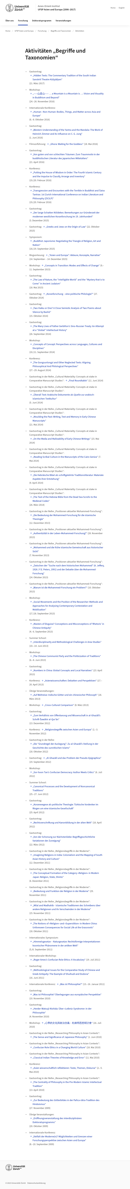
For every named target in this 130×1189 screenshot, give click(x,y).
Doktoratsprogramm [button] (41, 20)
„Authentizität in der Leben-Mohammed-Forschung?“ (60, 533)
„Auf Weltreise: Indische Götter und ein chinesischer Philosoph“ (65, 695)
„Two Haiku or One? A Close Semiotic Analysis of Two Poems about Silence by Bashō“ (67, 310)
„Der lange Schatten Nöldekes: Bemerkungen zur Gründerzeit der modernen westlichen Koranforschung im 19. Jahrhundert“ (66, 214)
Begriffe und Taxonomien (61, 31)
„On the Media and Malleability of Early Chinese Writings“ (62, 439)
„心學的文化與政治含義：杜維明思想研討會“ (68, 1023)
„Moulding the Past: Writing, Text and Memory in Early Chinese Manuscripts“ (64, 418)
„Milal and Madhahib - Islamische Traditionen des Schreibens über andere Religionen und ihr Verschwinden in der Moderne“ (66, 907)
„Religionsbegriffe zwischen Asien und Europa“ (68, 729)
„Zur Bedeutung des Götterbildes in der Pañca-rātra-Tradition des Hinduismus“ (66, 1102)
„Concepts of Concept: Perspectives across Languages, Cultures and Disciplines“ (67, 346)
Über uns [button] (9, 20)
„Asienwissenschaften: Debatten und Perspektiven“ (70, 680)
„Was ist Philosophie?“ (70, 984)
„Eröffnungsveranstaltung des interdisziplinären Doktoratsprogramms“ (57, 1120)
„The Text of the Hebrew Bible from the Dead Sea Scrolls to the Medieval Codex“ (65, 499)
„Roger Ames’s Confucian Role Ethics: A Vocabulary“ (59, 959)
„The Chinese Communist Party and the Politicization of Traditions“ (67, 656)
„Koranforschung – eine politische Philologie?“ (69, 294)
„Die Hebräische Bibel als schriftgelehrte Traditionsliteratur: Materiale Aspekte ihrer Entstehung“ (68, 477)
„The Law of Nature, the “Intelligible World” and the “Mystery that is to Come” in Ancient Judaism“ (69, 281)
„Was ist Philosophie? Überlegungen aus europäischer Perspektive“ (67, 994)
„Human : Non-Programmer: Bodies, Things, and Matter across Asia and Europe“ (66, 114)
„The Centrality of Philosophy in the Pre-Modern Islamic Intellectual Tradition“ (67, 1084)
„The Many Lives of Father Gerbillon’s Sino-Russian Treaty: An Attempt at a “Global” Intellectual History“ (68, 328)
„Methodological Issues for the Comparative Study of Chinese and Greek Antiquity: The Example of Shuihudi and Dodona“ (66, 972)
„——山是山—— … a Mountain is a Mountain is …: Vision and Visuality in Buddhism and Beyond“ (68, 95)
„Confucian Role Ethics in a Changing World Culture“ (59, 1047)
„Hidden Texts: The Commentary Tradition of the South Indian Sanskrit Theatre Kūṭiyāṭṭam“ (64, 77)
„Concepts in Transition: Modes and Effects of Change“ (72, 265)
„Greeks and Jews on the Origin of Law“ (66, 226)
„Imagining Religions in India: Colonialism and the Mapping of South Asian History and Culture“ (67, 857)
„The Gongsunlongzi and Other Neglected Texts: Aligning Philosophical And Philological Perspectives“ (62, 364)
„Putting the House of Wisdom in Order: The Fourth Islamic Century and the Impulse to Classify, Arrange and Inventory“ (67, 174)
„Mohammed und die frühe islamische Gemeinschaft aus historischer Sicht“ (68, 549)
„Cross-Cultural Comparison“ (59, 705)
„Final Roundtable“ (78, 380)
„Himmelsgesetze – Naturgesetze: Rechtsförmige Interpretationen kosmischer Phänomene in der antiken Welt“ (66, 943)
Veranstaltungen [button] (63, 20)
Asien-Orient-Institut (49, 6)
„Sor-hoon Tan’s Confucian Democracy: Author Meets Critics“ (64, 772)
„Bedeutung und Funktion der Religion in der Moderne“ (61, 891)
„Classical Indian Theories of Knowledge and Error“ (59, 1057)
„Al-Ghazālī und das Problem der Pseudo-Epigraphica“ (73, 758)
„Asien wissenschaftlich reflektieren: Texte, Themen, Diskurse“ (64, 1068)
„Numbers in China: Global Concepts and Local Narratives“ (63, 670)
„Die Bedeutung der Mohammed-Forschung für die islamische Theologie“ (64, 517)
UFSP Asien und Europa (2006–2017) (57, 9)
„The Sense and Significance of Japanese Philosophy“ (60, 1037)
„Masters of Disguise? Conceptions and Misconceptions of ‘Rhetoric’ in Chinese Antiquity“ (68, 626)
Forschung (42, 31)
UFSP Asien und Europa (24, 31)
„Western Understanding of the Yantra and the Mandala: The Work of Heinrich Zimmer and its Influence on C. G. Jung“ (68, 132)
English (122, 8)
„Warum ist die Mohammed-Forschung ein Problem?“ (60, 587)
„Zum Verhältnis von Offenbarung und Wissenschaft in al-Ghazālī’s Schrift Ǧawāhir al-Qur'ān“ (66, 717)
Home (113, 8)
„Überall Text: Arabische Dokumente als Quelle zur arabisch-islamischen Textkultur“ (64, 396)
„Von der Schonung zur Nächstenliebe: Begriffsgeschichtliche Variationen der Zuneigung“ (64, 839)
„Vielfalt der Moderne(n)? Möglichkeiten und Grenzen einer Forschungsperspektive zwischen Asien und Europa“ (62, 1138)
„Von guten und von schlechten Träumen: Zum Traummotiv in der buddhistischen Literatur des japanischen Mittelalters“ (66, 156)
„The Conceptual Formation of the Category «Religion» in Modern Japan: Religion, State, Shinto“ (66, 875)
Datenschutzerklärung (36, 1183)
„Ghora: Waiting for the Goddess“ (66, 144)
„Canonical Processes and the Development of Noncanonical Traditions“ (64, 788)
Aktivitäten (79, 31)
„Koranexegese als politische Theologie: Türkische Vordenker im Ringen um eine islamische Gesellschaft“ (65, 806)
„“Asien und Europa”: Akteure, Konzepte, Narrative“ (74, 255)
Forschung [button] (23, 20)
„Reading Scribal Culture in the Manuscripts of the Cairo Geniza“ (65, 457)
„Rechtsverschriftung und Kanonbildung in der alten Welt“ (62, 822)
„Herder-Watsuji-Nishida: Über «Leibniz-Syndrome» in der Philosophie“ (62, 1010)
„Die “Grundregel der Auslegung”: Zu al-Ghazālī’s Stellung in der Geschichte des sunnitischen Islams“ (65, 746)
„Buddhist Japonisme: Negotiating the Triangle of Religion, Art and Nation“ (67, 243)
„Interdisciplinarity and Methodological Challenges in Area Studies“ (67, 642)
